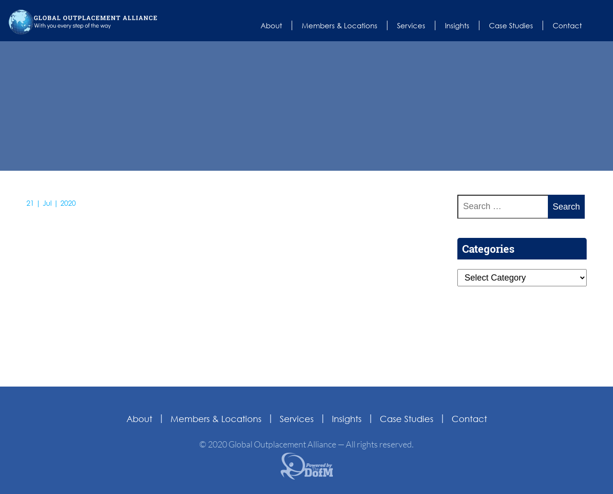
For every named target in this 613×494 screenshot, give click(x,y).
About (271, 25)
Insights (457, 25)
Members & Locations (339, 25)
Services (411, 25)
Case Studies (511, 25)
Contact (567, 25)
